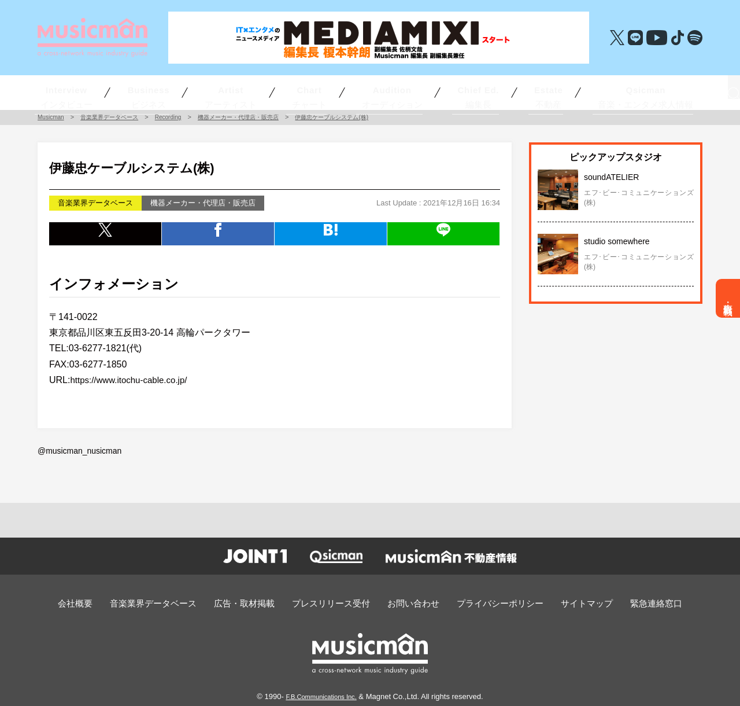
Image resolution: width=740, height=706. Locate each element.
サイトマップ (563, 602)
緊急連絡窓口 (626, 602)
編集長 (444, 92)
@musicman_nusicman (77, 450)
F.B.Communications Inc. (321, 694)
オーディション (373, 92)
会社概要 (106, 602)
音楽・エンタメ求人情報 (584, 92)
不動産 (508, 92)
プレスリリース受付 (335, 602)
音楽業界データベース (176, 602)
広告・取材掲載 (728, 298)
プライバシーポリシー (486, 602)
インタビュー (113, 92)
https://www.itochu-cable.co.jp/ (132, 380)
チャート (311, 92)
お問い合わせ (408, 602)
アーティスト (252, 92)
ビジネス (184, 92)
